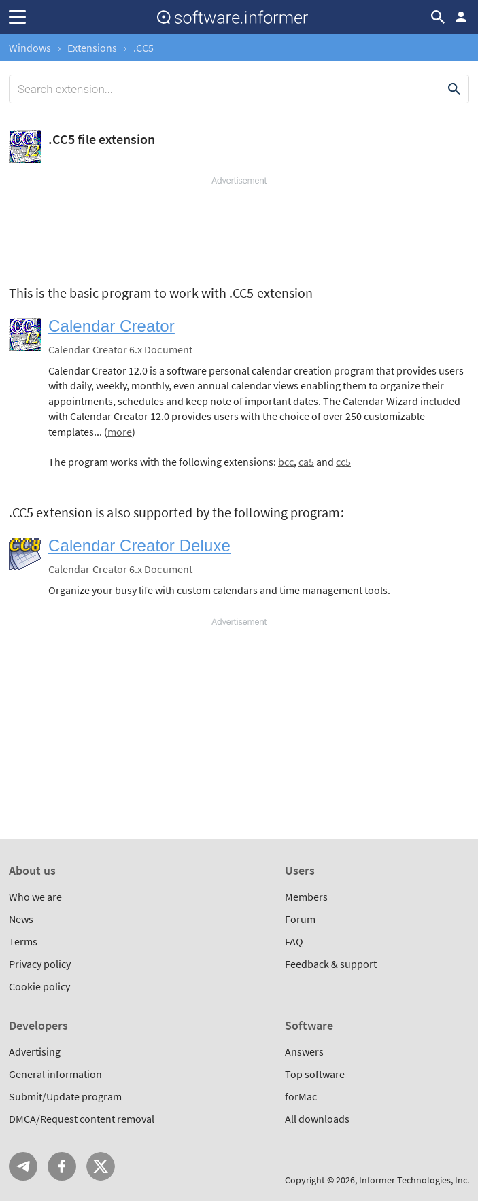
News (21, 919)
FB (62, 1166)
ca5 (306, 461)
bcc (286, 461)
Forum (300, 919)
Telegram (23, 1166)
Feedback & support (331, 964)
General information (55, 1074)
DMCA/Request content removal (81, 1119)
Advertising (35, 1051)
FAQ (294, 941)
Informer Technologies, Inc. (414, 1180)
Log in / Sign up (461, 17)
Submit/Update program (65, 1096)
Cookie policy (39, 986)
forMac (301, 1096)
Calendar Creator (111, 326)
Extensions (92, 47)
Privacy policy (40, 964)
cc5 (343, 461)
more (119, 431)
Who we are (35, 896)
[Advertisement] (239, 228)
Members (306, 896)
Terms (23, 941)
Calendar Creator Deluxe (139, 545)
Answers (304, 1051)
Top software (315, 1074)
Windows (30, 47)
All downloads (317, 1119)
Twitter (100, 1166)
